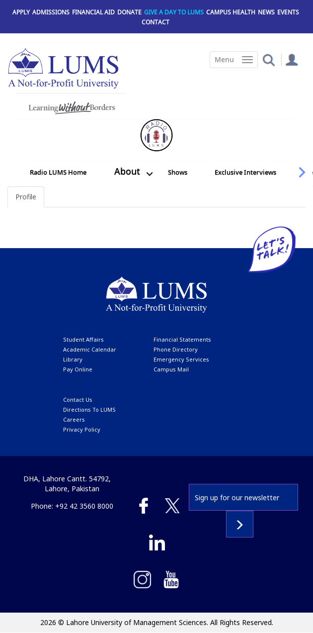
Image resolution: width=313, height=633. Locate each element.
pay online (77, 369)
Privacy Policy (81, 429)
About (127, 171)
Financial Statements (182, 339)
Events (288, 12)
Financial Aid (93, 12)
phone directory (176, 349)
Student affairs (83, 339)
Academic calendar (89, 349)
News (266, 12)
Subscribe (239, 524)
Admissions (51, 12)
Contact (155, 22)
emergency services (181, 359)
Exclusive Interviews (245, 172)
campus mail (171, 369)
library (72, 359)
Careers (74, 419)
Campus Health (230, 12)
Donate (129, 12)
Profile (25, 196)
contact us (77, 399)
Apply (21, 12)
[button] (268, 59)
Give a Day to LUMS (174, 12)
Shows (177, 172)
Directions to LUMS (89, 409)
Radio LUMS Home (58, 172)
